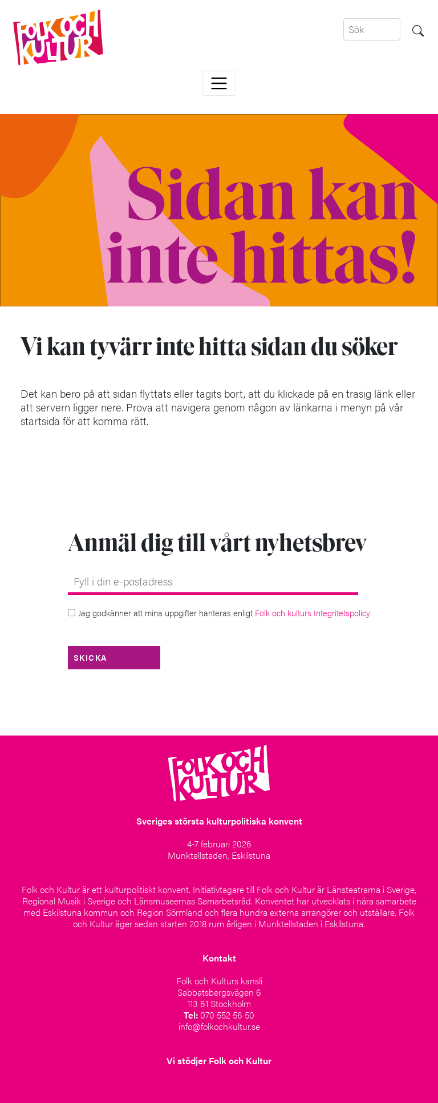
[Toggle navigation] (219, 83)
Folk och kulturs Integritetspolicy (312, 613)
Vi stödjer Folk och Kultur (219, 1060)
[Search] (371, 29)
